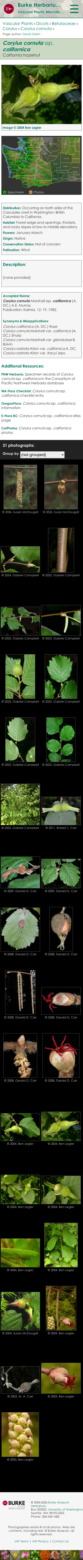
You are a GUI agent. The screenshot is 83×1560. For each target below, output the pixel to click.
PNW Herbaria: (12, 374)
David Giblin (31, 34)
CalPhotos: (9, 428)
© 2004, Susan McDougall (20, 1333)
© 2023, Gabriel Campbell (61, 575)
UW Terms (22, 1541)
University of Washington (65, 1509)
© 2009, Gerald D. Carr (20, 891)
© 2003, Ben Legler (61, 1396)
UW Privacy (40, 1541)
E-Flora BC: (9, 416)
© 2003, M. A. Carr (20, 1396)
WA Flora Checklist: (16, 391)
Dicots (42, 23)
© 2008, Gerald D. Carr (20, 954)
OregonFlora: (11, 403)
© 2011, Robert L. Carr (61, 828)
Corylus (10, 28)
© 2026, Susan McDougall (20, 512)
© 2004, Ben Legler (20, 1143)
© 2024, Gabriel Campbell (20, 575)
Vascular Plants (18, 23)
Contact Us (60, 1541)
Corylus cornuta (36, 28)
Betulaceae (63, 23)
